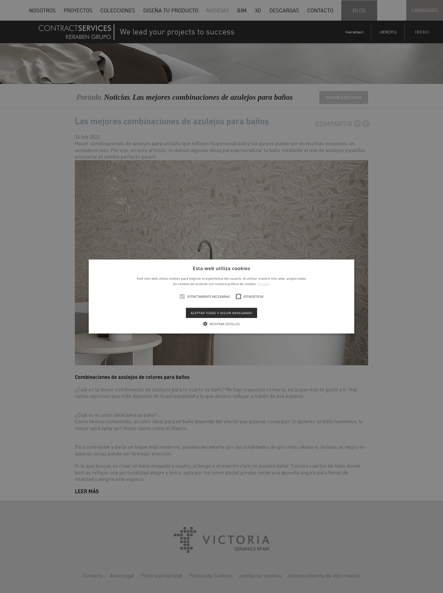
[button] (222, 296)
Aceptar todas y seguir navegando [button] (221, 313)
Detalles (264, 284)
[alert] (221, 296)
